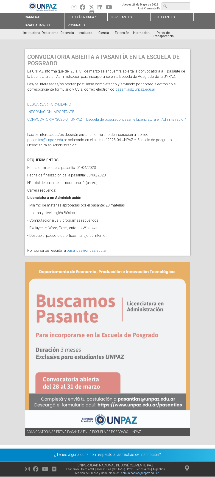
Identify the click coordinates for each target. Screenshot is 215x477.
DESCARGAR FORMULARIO (50, 104)
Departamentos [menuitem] (50, 33)
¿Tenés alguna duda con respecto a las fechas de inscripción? (107, 454)
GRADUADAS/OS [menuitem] (37, 25)
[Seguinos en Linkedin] (100, 8)
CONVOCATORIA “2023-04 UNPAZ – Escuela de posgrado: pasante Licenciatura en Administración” (107, 119)
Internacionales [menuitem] (141, 33)
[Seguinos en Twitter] (91, 8)
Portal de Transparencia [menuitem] (163, 34)
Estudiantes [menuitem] (164, 17)
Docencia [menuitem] (67, 33)
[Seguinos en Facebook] (82, 8)
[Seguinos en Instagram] (74, 8)
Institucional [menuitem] (31, 33)
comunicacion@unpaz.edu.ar (140, 473)
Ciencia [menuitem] (103, 33)
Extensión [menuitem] (122, 33)
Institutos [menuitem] (85, 33)
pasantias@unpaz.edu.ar (135, 89)
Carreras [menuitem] (33, 17)
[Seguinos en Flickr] (54, 470)
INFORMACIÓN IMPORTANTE (51, 112)
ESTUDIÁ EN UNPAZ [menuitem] (82, 17)
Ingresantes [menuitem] (121, 17)
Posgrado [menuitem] (76, 25)
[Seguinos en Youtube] (109, 8)
